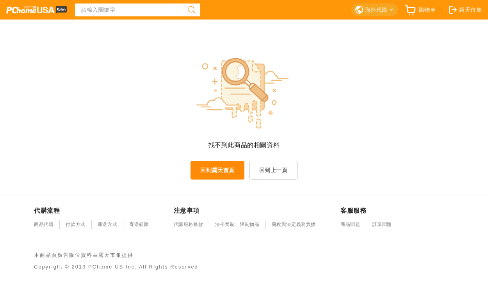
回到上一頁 (273, 170)
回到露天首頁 (217, 170)
